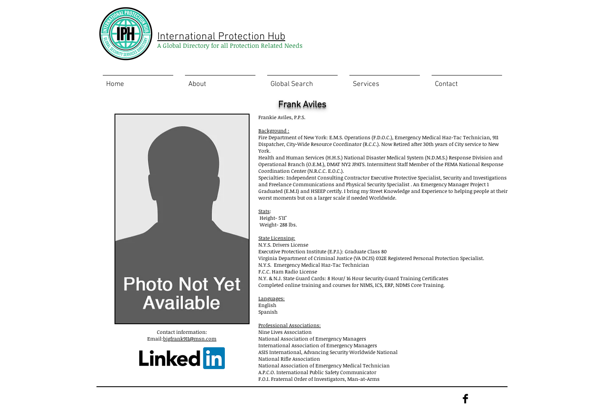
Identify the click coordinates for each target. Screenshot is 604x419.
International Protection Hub (221, 37)
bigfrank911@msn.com (189, 338)
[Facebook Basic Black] (465, 398)
